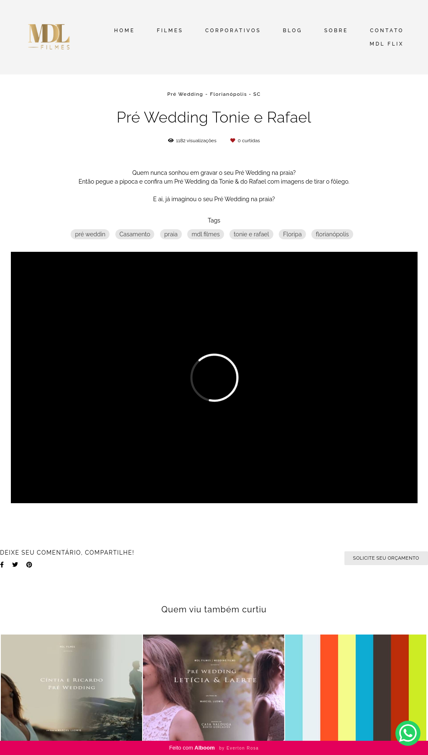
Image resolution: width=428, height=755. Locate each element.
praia (171, 234)
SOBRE (336, 30)
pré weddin (90, 234)
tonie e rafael (251, 234)
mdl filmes (205, 234)
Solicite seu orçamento (386, 558)
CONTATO (387, 30)
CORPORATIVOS (233, 30)
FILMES (170, 30)
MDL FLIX (386, 44)
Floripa (292, 234)
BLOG (292, 30)
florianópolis (332, 234)
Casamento (135, 234)
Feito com (214, 748)
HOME (124, 30)
